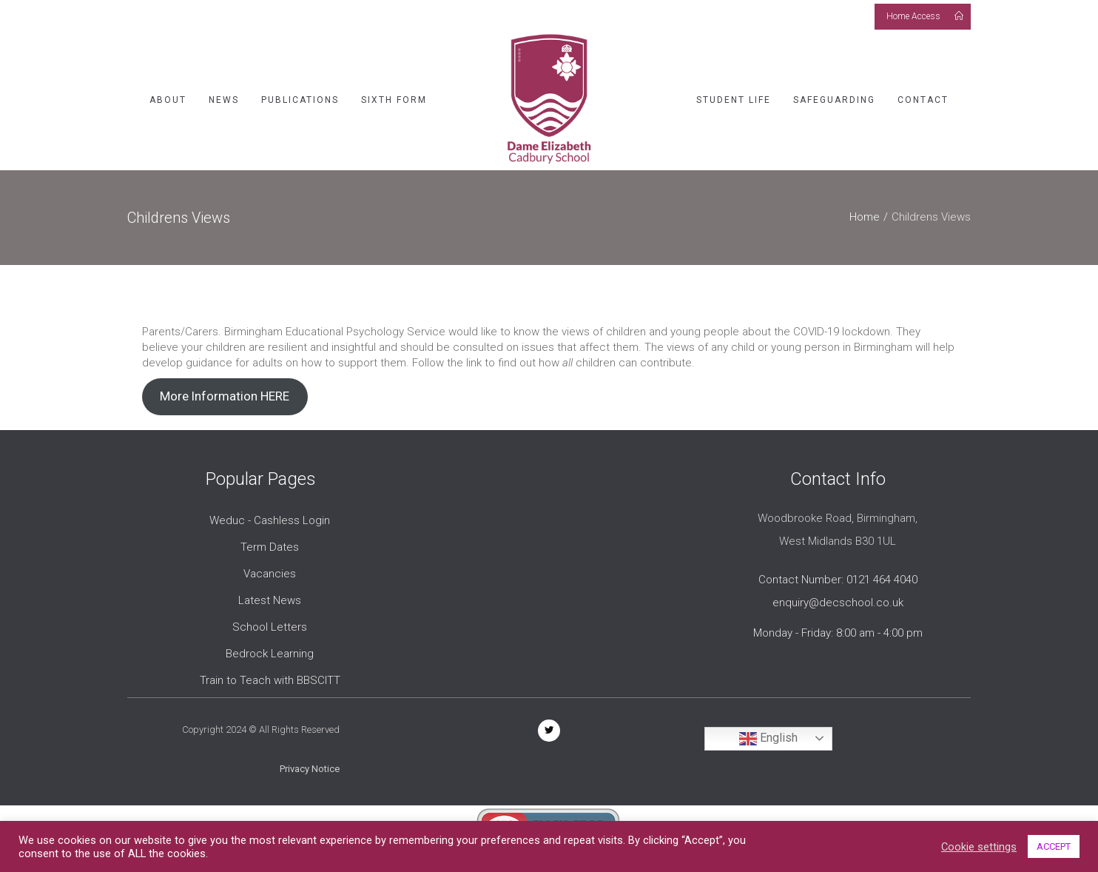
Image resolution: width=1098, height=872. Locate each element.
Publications (300, 100)
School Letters (269, 627)
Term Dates (269, 547)
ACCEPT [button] (1054, 846)
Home (864, 217)
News (224, 100)
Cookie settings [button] (979, 846)
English (768, 739)
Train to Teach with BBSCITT (270, 680)
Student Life (733, 100)
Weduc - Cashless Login (269, 520)
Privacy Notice (310, 768)
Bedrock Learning (270, 653)
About (167, 100)
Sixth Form (394, 100)
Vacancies (269, 573)
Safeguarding (834, 100)
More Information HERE (224, 396)
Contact (923, 100)
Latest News (269, 600)
